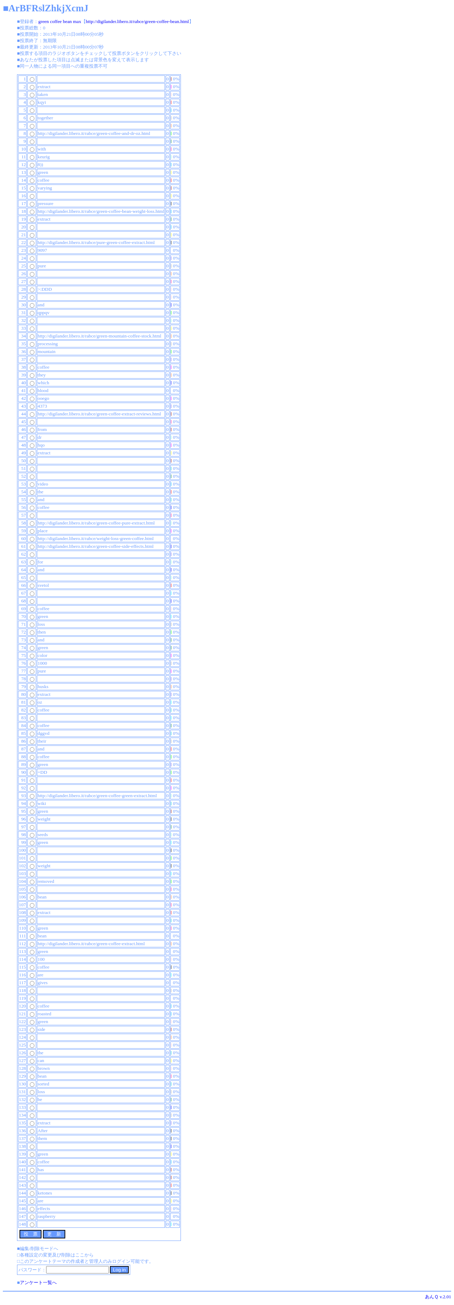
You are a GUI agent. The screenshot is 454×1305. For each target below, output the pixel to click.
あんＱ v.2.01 (438, 1296)
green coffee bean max (59, 21)
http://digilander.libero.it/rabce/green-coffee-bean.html (137, 21)
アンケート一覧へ (38, 1282)
